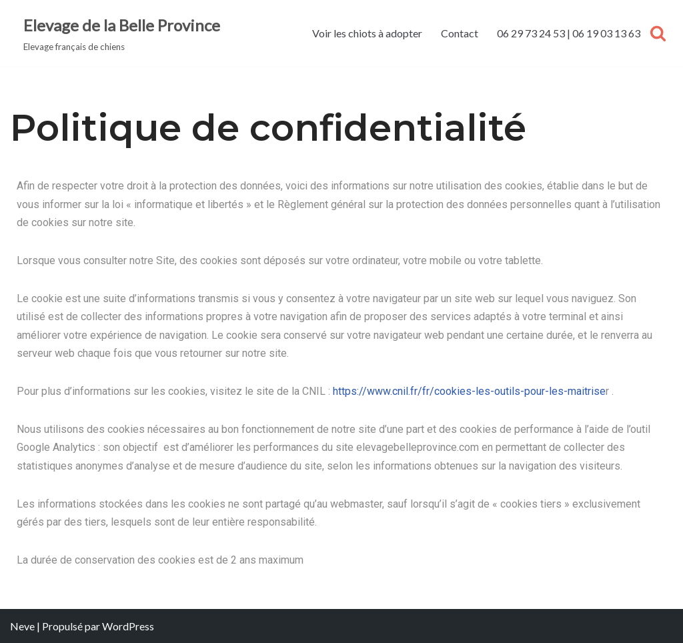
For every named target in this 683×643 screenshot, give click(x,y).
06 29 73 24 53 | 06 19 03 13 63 (568, 33)
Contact (459, 33)
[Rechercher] (658, 33)
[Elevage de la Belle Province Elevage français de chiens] (121, 33)
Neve (22, 626)
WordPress (128, 626)
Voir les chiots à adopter (367, 33)
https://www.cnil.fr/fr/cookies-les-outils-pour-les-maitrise (469, 391)
